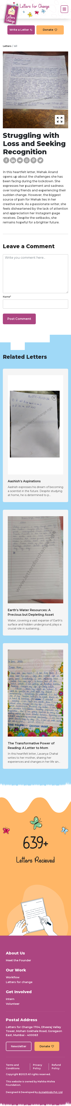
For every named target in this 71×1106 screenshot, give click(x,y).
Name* (7, 296)
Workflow (13, 977)
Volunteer (13, 1004)
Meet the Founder (18, 960)
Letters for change (19, 982)
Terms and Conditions (13, 1066)
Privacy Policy (37, 1066)
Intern (10, 999)
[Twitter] (40, 160)
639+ (35, 843)
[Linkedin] (13, 160)
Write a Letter (21, 29)
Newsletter (18, 1046)
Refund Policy (56, 1066)
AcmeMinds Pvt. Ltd (50, 1092)
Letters (7, 46)
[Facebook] (6, 160)
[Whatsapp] (27, 160)
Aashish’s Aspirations (24, 481)
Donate (50, 29)
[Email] (20, 160)
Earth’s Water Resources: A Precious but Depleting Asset (31, 612)
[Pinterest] (33, 160)
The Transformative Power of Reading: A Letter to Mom (31, 746)
